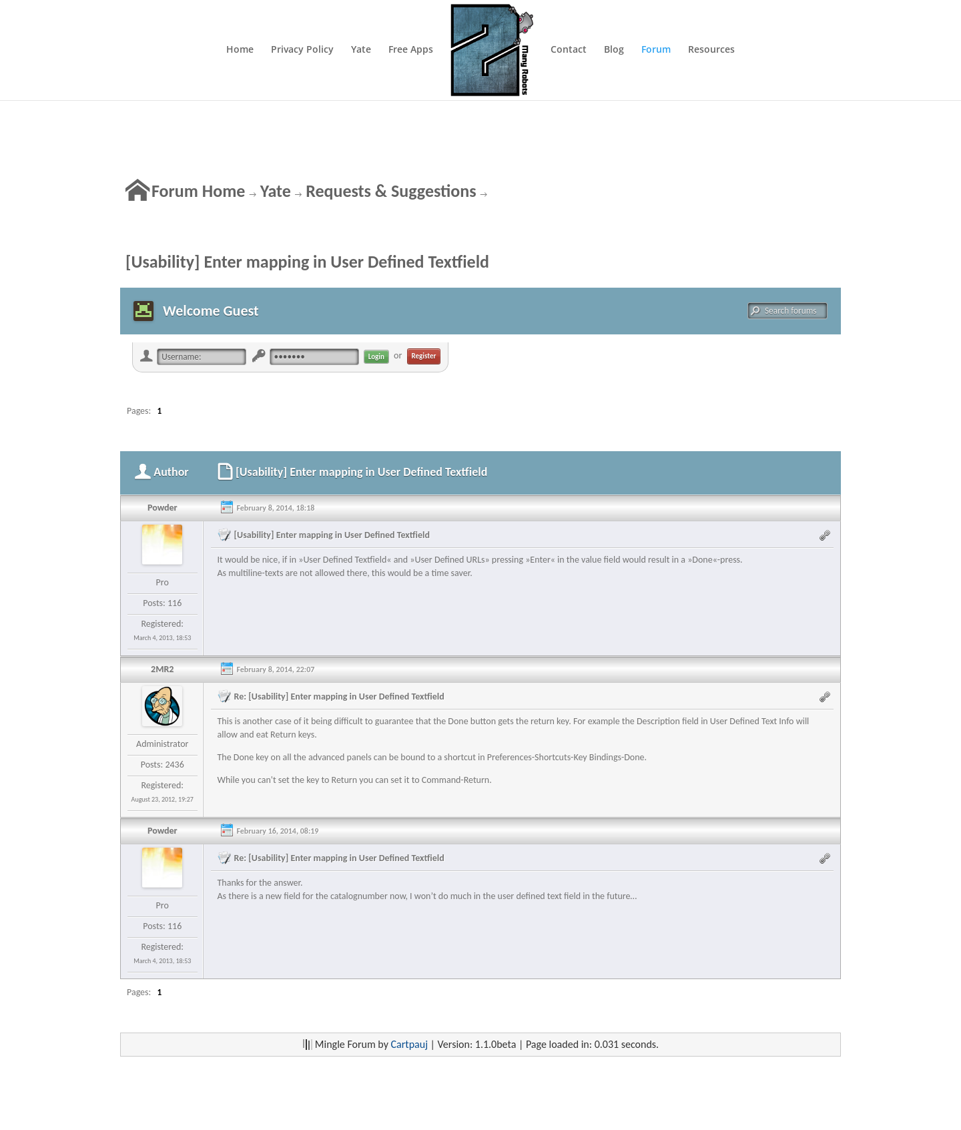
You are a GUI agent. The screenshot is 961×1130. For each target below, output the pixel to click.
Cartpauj (409, 1044)
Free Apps (410, 50)
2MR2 (162, 669)
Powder (162, 507)
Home (240, 50)
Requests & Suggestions (391, 191)
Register (424, 356)
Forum (656, 50)
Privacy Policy (302, 50)
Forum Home (198, 191)
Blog (614, 50)
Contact (569, 50)
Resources (711, 50)
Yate (361, 50)
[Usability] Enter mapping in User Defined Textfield (307, 261)
